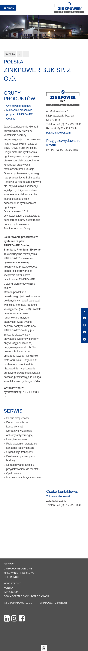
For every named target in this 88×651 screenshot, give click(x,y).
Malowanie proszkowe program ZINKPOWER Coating (19, 114)
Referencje (12, 577)
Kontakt (9, 587)
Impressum (11, 592)
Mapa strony (12, 583)
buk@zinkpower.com (58, 132)
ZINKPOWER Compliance (53, 603)
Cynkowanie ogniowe (18, 105)
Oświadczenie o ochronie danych (26, 596)
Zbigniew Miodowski (58, 496)
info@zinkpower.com (18, 603)
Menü (11, 7)
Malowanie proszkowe (19, 573)
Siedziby (10, 54)
